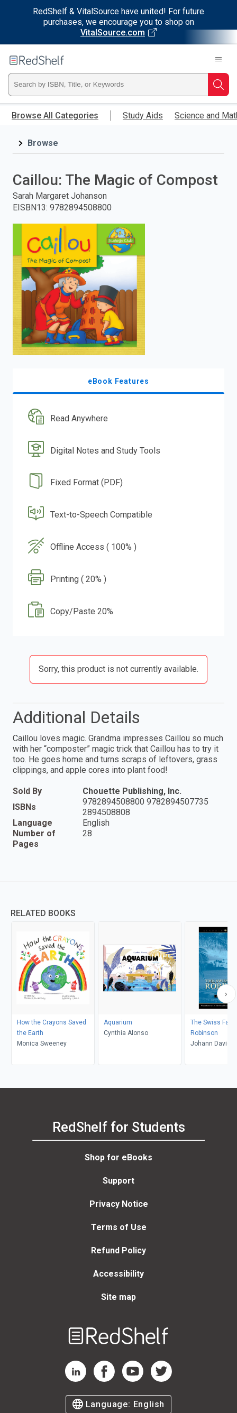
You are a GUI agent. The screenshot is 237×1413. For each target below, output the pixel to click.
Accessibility (118, 1274)
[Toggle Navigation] (218, 60)
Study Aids (143, 115)
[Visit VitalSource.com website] (118, 22)
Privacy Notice (118, 1204)
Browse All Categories (55, 115)
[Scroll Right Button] (226, 993)
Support (118, 1181)
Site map (118, 1297)
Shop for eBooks (118, 1157)
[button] (117, 418)
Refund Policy (118, 1250)
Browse (43, 143)
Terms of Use (119, 1227)
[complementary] (118, 974)
